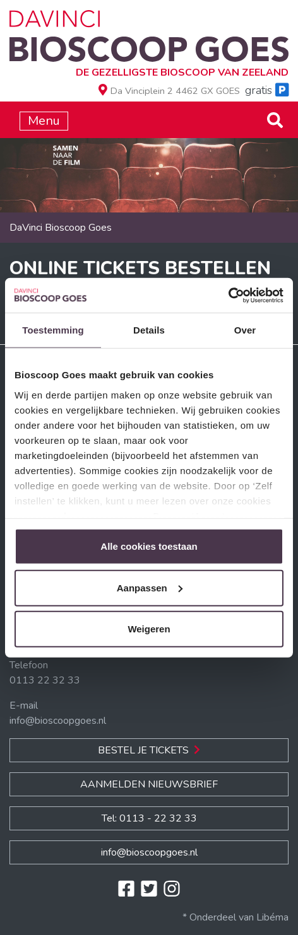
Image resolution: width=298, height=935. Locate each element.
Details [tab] (149, 330)
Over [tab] (245, 330)
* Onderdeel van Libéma (235, 917)
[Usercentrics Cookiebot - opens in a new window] (228, 295)
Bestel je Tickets (149, 750)
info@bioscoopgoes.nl (57, 721)
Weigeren (149, 629)
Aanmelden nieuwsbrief (149, 784)
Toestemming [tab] (53, 330)
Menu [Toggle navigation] (44, 120)
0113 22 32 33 (44, 680)
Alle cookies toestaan (148, 546)
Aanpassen (149, 587)
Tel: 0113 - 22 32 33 (149, 818)
